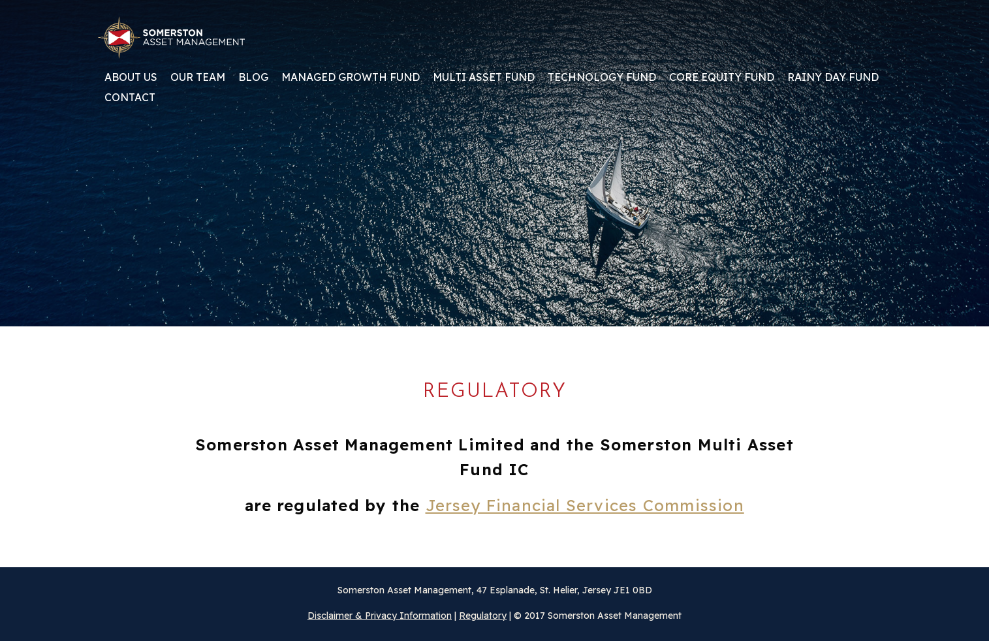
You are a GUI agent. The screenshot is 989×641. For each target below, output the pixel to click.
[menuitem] (131, 82)
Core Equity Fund (721, 78)
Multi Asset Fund (484, 78)
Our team (197, 78)
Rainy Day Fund (833, 78)
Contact (129, 98)
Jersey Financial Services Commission (585, 505)
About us (130, 78)
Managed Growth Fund (350, 78)
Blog (253, 78)
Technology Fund (602, 78)
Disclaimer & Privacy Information (379, 615)
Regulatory (483, 615)
